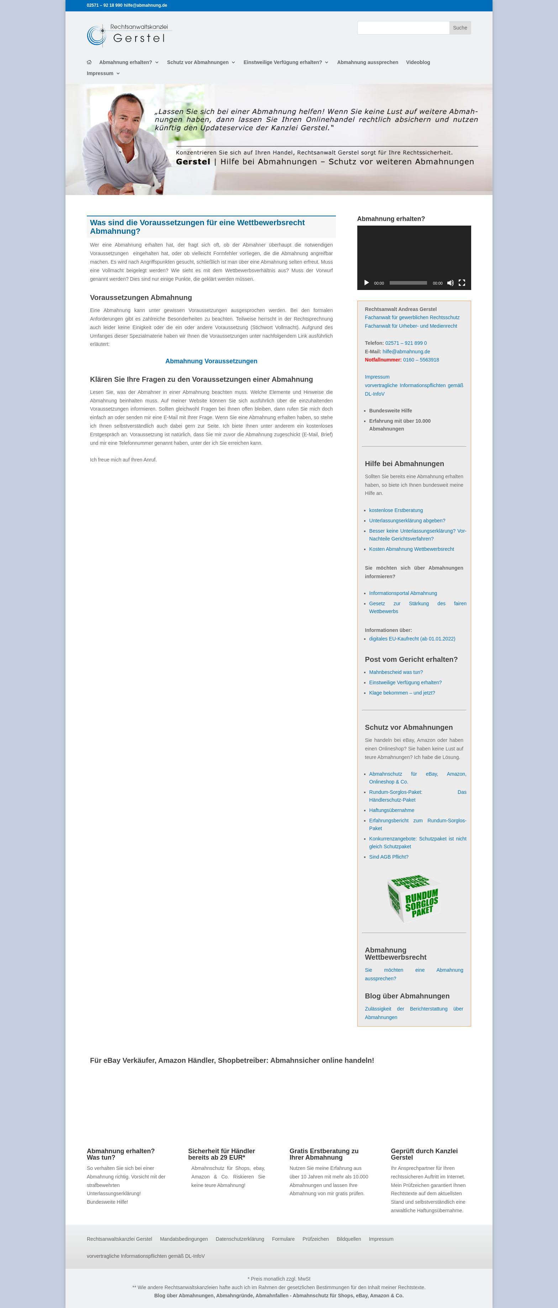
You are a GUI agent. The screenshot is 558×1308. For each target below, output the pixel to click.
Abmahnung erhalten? (125, 62)
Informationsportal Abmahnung (403, 593)
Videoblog (418, 62)
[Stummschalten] (450, 282)
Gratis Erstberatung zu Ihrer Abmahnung (324, 1154)
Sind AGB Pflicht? (389, 857)
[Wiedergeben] (366, 282)
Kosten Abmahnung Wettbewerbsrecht (411, 549)
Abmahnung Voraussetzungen (211, 361)
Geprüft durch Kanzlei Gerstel (424, 1154)
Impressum (100, 73)
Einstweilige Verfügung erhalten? (283, 62)
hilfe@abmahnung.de (406, 351)
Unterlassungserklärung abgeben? (407, 520)
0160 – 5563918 (421, 360)
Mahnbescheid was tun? (396, 672)
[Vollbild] (461, 282)
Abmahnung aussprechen (367, 62)
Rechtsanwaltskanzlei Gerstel (119, 1239)
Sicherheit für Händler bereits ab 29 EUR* (221, 1154)
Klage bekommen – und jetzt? (402, 693)
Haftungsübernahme (392, 810)
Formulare (283, 1239)
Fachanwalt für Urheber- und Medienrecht (411, 326)
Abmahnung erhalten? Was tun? (121, 1154)
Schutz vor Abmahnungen (198, 62)
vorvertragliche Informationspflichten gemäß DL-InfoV (146, 1256)
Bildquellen (349, 1239)
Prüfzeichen (315, 1239)
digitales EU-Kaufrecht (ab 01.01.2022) (412, 639)
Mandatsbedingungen (184, 1239)
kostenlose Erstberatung (396, 510)
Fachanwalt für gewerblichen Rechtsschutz (412, 317)
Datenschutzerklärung (240, 1239)
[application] (414, 258)
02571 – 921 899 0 (406, 343)
